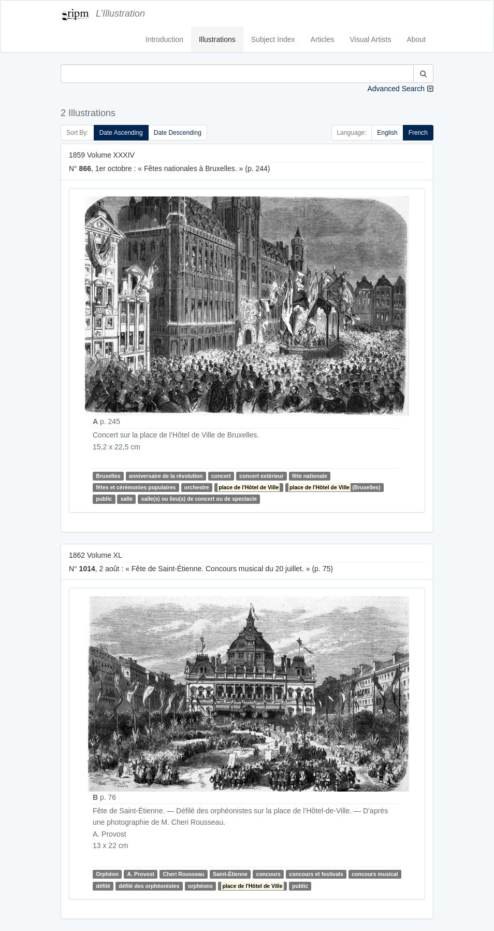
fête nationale (309, 476)
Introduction (164, 39)
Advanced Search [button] (396, 88)
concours (268, 874)
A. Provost (141, 874)
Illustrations (217, 39)
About (416, 39)
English (387, 132)
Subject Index (273, 39)
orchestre (196, 487)
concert (221, 476)
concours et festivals (316, 874)
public (104, 499)
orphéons (200, 886)
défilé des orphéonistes (149, 886)
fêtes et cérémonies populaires (136, 487)
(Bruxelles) (334, 487)
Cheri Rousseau (184, 874)
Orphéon (107, 874)
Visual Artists (370, 39)
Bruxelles (108, 476)
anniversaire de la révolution (165, 476)
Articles (323, 39)
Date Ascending (121, 132)
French (418, 132)
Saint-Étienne (230, 874)
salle (127, 499)
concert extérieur (261, 476)
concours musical (375, 874)
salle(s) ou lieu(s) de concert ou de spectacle (199, 499)
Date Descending (177, 132)
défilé (103, 886)
